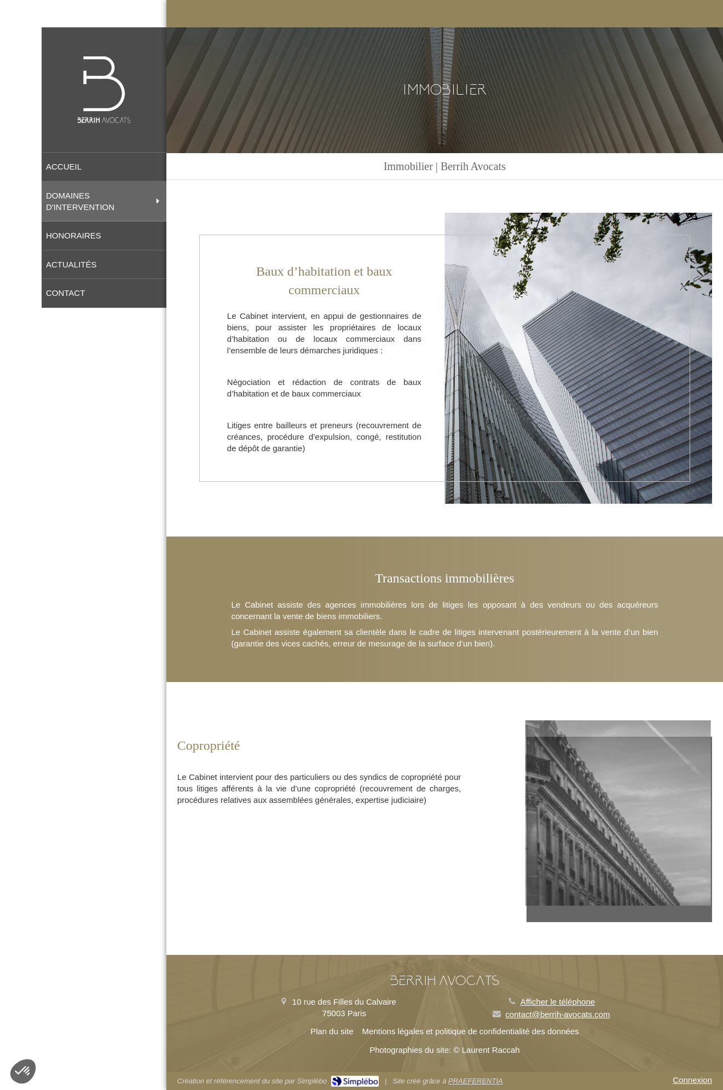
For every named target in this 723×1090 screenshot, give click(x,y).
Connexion (692, 1080)
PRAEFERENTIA (475, 1081)
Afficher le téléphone (557, 1001)
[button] (23, 1071)
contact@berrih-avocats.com (557, 1014)
